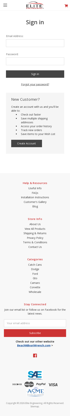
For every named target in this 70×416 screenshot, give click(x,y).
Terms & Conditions (35, 242)
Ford (35, 273)
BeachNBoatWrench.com (34, 345)
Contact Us (35, 247)
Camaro (35, 283)
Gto (35, 278)
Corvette (35, 287)
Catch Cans (35, 264)
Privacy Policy (35, 238)
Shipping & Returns (35, 233)
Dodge (35, 269)
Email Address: (15, 36)
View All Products (35, 228)
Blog (35, 206)
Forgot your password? (35, 84)
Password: (12, 54)
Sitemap (34, 406)
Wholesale (35, 292)
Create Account (26, 143)
